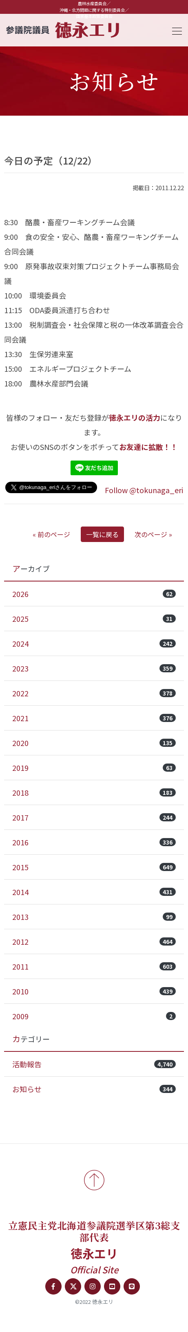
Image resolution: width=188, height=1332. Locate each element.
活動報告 (94, 1064)
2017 (94, 817)
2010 (94, 991)
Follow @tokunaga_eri (144, 490)
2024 (94, 643)
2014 (94, 892)
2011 (94, 966)
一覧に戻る (102, 534)
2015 (94, 867)
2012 (94, 941)
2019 (94, 767)
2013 (94, 916)
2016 (94, 842)
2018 (94, 792)
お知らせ (94, 1089)
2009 (94, 1016)
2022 (94, 693)
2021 (94, 718)
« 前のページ (51, 534)
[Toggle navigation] (174, 30)
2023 (94, 668)
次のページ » (153, 534)
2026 (94, 593)
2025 (94, 618)
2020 (94, 742)
